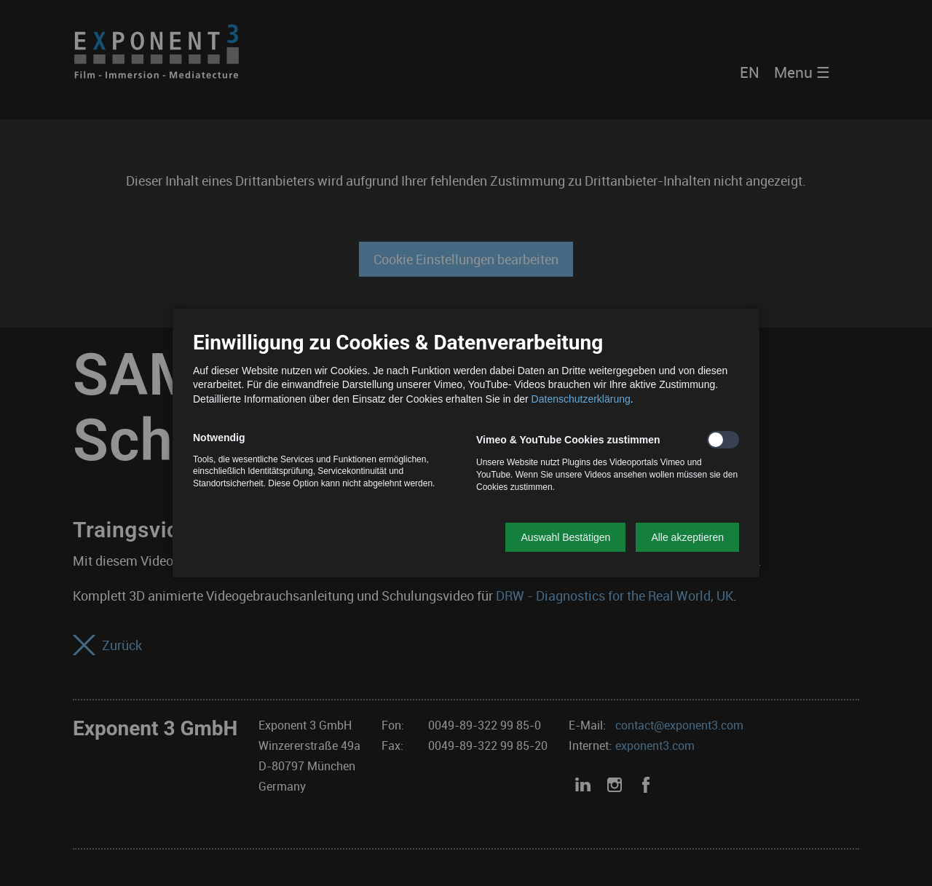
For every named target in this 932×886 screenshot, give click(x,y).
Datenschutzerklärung (581, 399)
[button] (565, 537)
